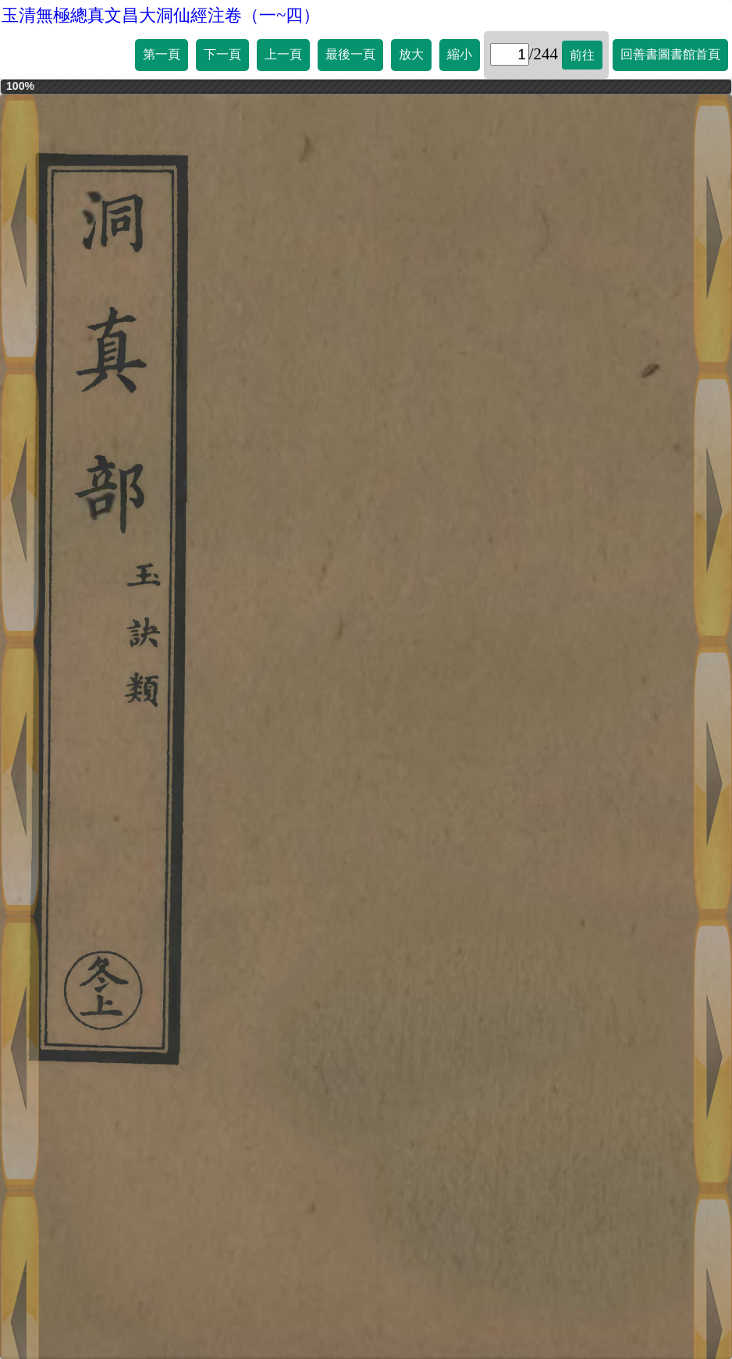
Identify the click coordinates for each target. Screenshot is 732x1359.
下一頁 (222, 54)
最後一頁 (350, 54)
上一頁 (283, 54)
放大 (411, 54)
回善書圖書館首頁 (670, 54)
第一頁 (161, 54)
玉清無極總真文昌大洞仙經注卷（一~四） (161, 15)
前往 (582, 55)
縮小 (459, 54)
